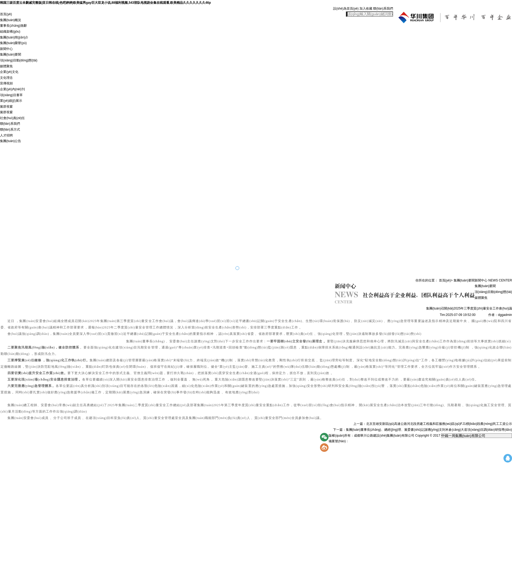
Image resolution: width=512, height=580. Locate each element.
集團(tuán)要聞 (10, 54)
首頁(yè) (6, 14)
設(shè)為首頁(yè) (346, 8)
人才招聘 (6, 135)
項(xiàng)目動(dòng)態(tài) (18, 60)
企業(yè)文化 (9, 72)
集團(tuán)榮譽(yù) (13, 43)
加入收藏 (365, 8)
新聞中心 (6, 49)
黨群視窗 (6, 106)
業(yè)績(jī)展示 (11, 101)
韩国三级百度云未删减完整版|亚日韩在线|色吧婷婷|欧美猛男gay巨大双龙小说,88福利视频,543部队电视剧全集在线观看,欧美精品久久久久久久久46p (105, 3)
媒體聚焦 (6, 66)
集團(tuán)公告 (10, 141)
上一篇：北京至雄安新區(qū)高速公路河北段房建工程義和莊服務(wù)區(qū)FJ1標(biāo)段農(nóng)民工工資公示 (432, 424)
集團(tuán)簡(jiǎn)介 (14, 37)
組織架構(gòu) (10, 31)
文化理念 (6, 78)
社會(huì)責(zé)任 (12, 118)
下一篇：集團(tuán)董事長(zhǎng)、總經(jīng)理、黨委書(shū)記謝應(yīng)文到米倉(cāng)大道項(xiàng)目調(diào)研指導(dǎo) (422, 430)
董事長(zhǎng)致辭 (13, 26)
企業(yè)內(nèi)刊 (12, 89)
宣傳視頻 (6, 83)
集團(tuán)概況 (10, 20)
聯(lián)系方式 (10, 129)
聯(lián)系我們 (383, 8)
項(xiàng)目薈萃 (11, 95)
